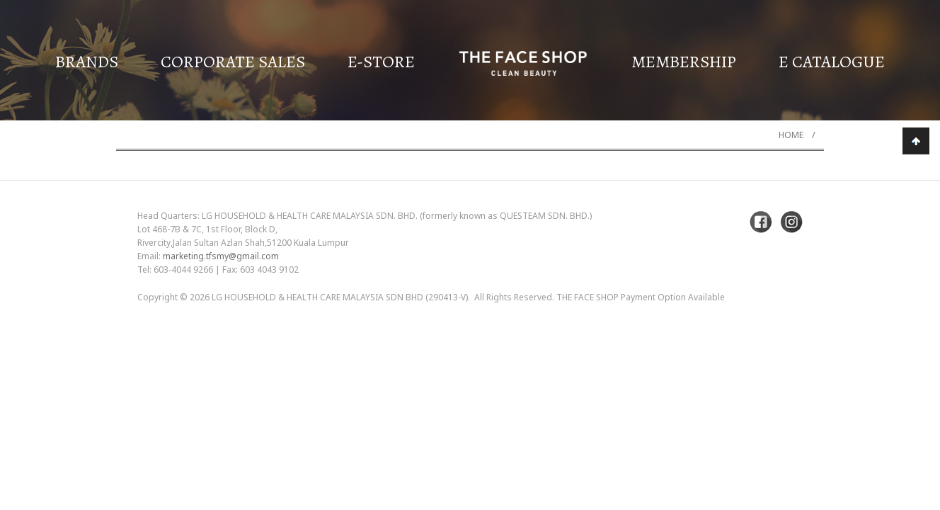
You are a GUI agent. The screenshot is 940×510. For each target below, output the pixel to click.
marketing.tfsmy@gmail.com (221, 256)
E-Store (381, 61)
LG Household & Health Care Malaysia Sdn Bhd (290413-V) (340, 297)
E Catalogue (832, 61)
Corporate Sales (233, 61)
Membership (683, 61)
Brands (86, 61)
